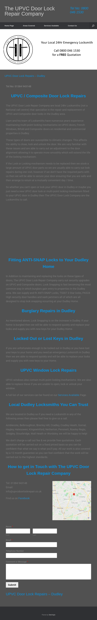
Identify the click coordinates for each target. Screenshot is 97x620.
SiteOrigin (52, 615)
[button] (93, 25)
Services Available (51, 26)
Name (9, 526)
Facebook (24, 498)
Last (34, 535)
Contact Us (72, 26)
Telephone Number (15, 551)
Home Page (9, 26)
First (7, 535)
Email (9, 540)
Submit (12, 584)
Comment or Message (17, 562)
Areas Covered (29, 26)
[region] (48, 49)
